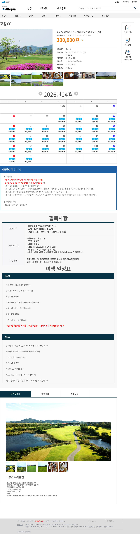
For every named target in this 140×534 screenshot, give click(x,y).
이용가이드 (128, 32)
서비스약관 (30, 521)
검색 (134, 8)
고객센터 (48, 521)
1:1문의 (67, 527)
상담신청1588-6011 (128, 58)
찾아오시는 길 (74, 525)
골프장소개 (15, 394)
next (76, 94)
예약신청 (62, 119)
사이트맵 (54, 521)
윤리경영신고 (62, 521)
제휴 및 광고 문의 (21, 521)
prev (40, 94)
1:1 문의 (128, 45)
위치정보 (74, 394)
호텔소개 (45, 394)
